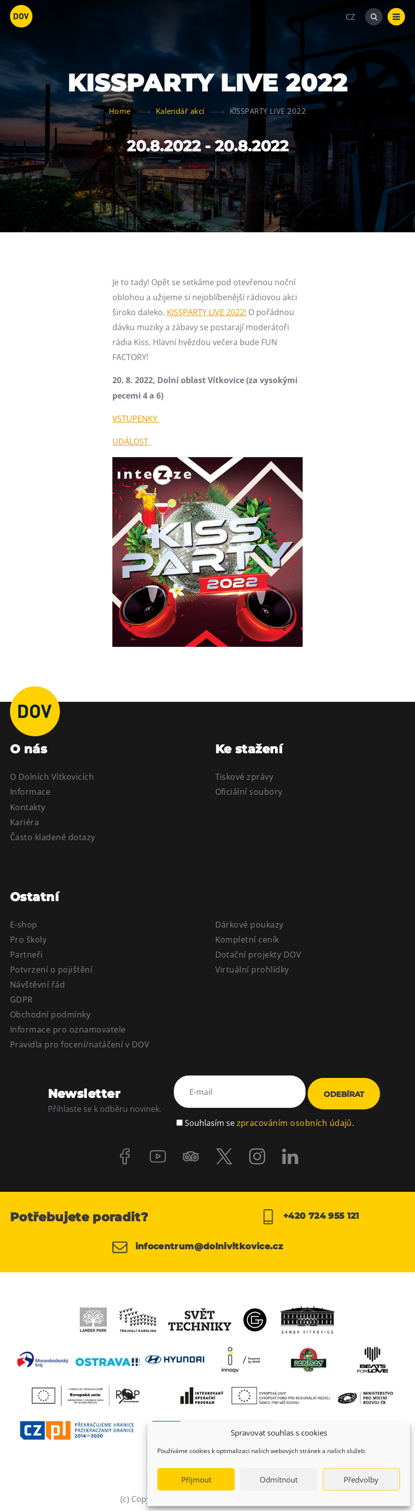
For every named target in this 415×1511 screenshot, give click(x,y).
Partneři (26, 954)
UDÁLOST (131, 441)
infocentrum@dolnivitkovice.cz (202, 1243)
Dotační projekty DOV (258, 954)
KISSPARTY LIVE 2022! (206, 312)
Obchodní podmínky (50, 1014)
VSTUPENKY (135, 418)
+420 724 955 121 (310, 1213)
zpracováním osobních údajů (294, 1117)
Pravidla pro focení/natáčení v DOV (79, 1044)
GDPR (21, 999)
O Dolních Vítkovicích (52, 776)
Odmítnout (279, 1480)
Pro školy (28, 939)
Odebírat (344, 1092)
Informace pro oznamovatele (67, 1029)
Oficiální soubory (249, 791)
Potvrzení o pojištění (51, 969)
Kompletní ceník (247, 939)
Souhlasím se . (269, 1117)
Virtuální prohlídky (252, 969)
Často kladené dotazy (52, 837)
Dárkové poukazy (249, 924)
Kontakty (27, 807)
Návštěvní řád (37, 984)
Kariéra (24, 822)
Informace (30, 791)
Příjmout (196, 1480)
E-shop (23, 924)
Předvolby (361, 1480)
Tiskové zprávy (244, 776)
